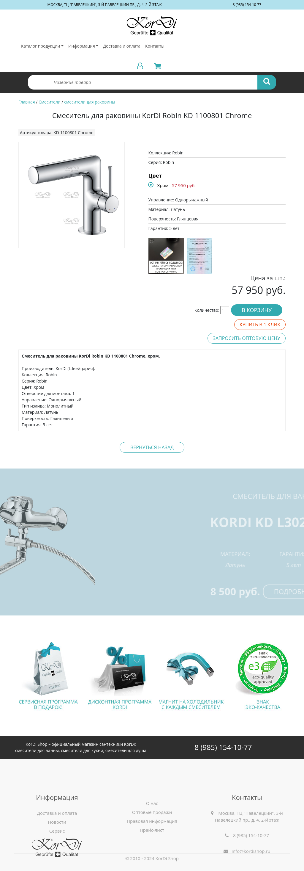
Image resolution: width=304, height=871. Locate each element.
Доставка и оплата (121, 46)
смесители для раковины (89, 102)
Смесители (50, 102)
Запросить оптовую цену (246, 338)
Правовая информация (152, 850)
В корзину (257, 310)
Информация (81, 46)
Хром (163, 185)
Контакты (154, 46)
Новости (57, 851)
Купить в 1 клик (260, 324)
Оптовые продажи (152, 842)
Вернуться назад (152, 447)
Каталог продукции (40, 46)
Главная (26, 102)
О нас (152, 833)
